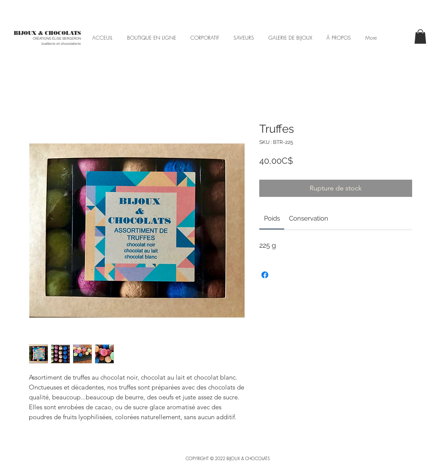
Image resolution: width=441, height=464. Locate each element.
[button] (420, 36)
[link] (272, 218)
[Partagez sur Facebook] (265, 275)
